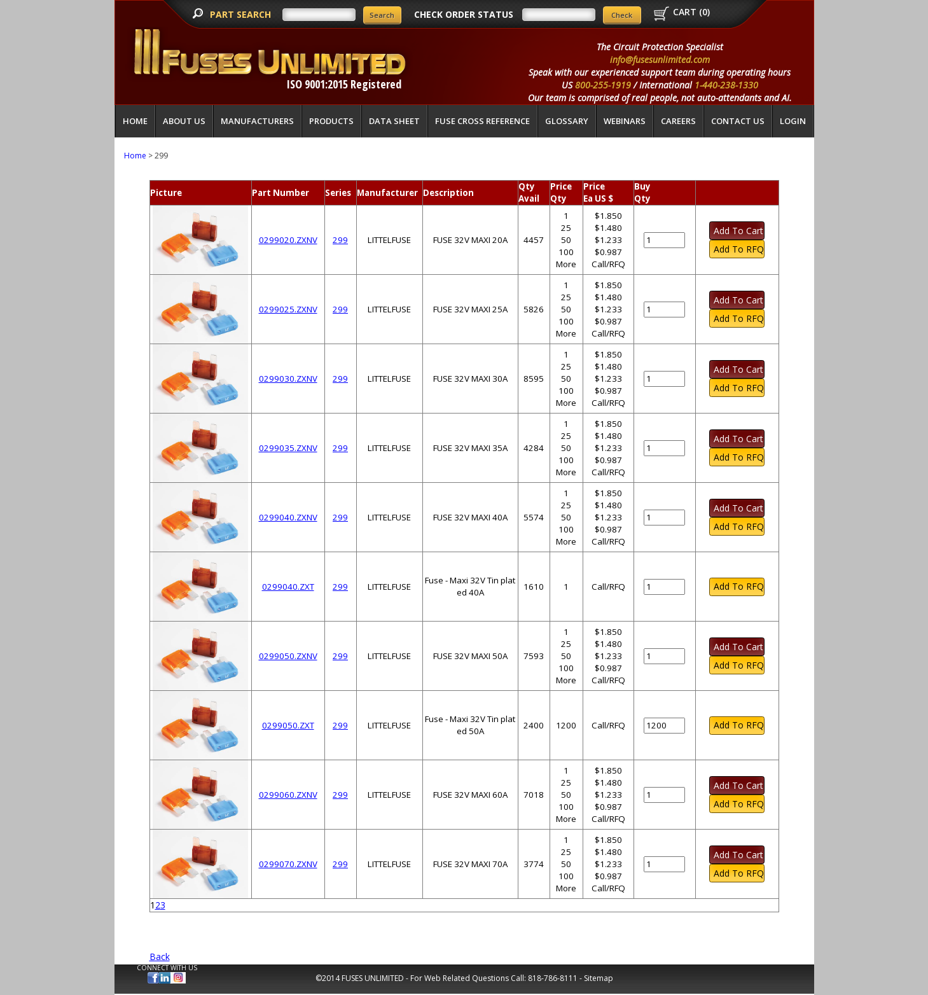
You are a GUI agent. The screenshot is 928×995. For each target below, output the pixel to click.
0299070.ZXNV (288, 864)
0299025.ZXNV (288, 309)
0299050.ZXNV (288, 656)
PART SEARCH (242, 14)
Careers (678, 121)
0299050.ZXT (288, 725)
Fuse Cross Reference (482, 121)
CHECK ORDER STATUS (463, 14)
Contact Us (738, 121)
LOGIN (793, 121)
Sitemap (598, 978)
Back (159, 956)
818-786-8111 (553, 978)
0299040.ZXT (288, 586)
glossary (566, 121)
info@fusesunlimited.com (660, 59)
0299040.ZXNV (288, 517)
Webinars (625, 121)
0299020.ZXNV (288, 240)
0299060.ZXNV (288, 794)
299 (340, 240)
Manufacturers (257, 121)
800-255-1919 (603, 85)
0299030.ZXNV (288, 378)
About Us (184, 121)
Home (135, 121)
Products (331, 121)
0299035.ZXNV (288, 448)
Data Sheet (394, 121)
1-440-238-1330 (726, 85)
